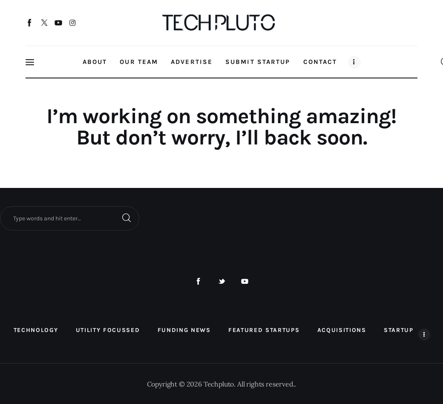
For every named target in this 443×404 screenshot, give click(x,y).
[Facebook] (30, 23)
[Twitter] (44, 23)
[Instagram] (72, 23)
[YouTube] (58, 23)
